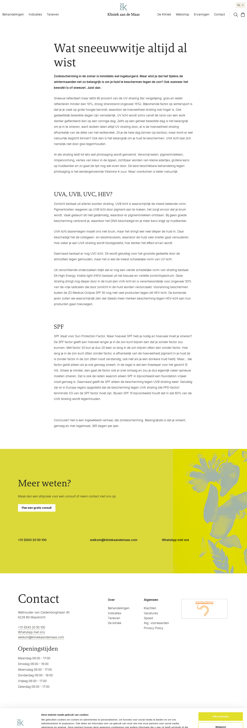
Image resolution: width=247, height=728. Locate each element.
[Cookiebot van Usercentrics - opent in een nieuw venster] (20, 721)
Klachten (150, 608)
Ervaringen (201, 14)
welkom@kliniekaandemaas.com (113, 540)
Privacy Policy (153, 628)
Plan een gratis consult (37, 507)
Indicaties (35, 14)
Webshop (182, 14)
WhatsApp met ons (175, 540)
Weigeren (220, 708)
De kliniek (114, 623)
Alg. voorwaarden (156, 623)
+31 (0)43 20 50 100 (32, 540)
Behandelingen (13, 14)
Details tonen (48, 721)
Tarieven (53, 14)
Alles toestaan (221, 698)
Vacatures (151, 613)
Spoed (148, 618)
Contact (219, 14)
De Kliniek (164, 14)
